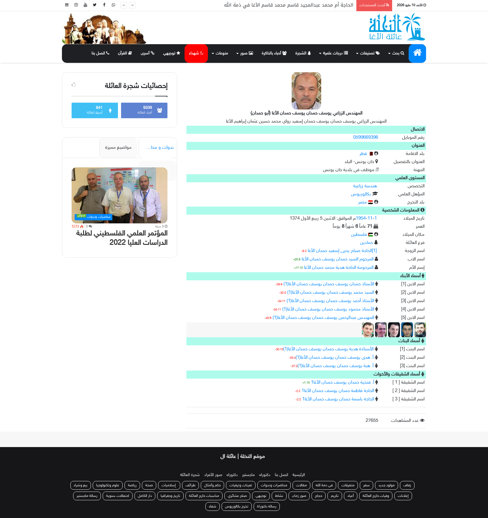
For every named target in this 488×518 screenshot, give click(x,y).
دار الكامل (145, 496)
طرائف (190, 485)
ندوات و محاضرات (157, 147)
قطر (366, 153)
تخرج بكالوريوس (236, 506)
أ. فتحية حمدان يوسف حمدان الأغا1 (342, 382)
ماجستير (248, 475)
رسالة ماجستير (87, 496)
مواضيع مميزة (118, 147)
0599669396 (365, 137)
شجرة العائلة (190, 475)
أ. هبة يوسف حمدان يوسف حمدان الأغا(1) (335, 366)
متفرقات (347, 485)
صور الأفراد (213, 475)
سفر (366, 485)
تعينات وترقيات (240, 485)
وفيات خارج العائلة (376, 496)
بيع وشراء (80, 485)
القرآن (125, 53)
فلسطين (362, 234)
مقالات (301, 485)
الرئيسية (299, 475)
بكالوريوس (361, 194)
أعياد (350, 496)
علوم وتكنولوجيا (107, 485)
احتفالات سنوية (117, 496)
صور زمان (299, 496)
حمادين (366, 242)
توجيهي (171, 53)
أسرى (147, 53)
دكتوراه (264, 475)
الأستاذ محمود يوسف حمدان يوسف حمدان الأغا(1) (328, 309)
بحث (398, 53)
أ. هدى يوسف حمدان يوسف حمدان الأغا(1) (334, 357)
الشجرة (303, 53)
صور (246, 53)
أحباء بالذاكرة (274, 53)
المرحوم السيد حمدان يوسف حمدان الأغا (337, 259)
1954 (361, 218)
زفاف (407, 485)
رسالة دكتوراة (266, 506)
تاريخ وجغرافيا (170, 496)
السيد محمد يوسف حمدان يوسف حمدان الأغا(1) (330, 292)
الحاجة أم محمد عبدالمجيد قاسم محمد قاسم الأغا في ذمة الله (288, 5)
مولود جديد (386, 485)
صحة (149, 485)
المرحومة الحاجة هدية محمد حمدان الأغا (338, 267)
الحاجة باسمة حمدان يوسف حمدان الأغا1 (338, 399)
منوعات (222, 53)
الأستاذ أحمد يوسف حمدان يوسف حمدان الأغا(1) (330, 301)
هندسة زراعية (365, 186)
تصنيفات (370, 53)
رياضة (132, 485)
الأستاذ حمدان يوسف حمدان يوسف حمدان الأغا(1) (329, 284)
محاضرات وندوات (274, 485)
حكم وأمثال (212, 485)
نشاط (279, 496)
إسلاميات (169, 485)
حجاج (318, 496)
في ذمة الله (324, 485)
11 (370, 218)
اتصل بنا (100, 53)
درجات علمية (335, 53)
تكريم (335, 496)
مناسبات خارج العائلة (204, 496)
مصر (365, 202)
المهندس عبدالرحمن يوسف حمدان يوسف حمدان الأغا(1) (323, 317)
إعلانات (403, 496)
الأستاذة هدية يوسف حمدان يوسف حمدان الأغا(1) (328, 349)
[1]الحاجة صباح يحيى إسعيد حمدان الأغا (342, 251)
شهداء (196, 53)
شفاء (212, 506)
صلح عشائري (237, 496)
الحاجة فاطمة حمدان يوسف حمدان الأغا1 (338, 391)
